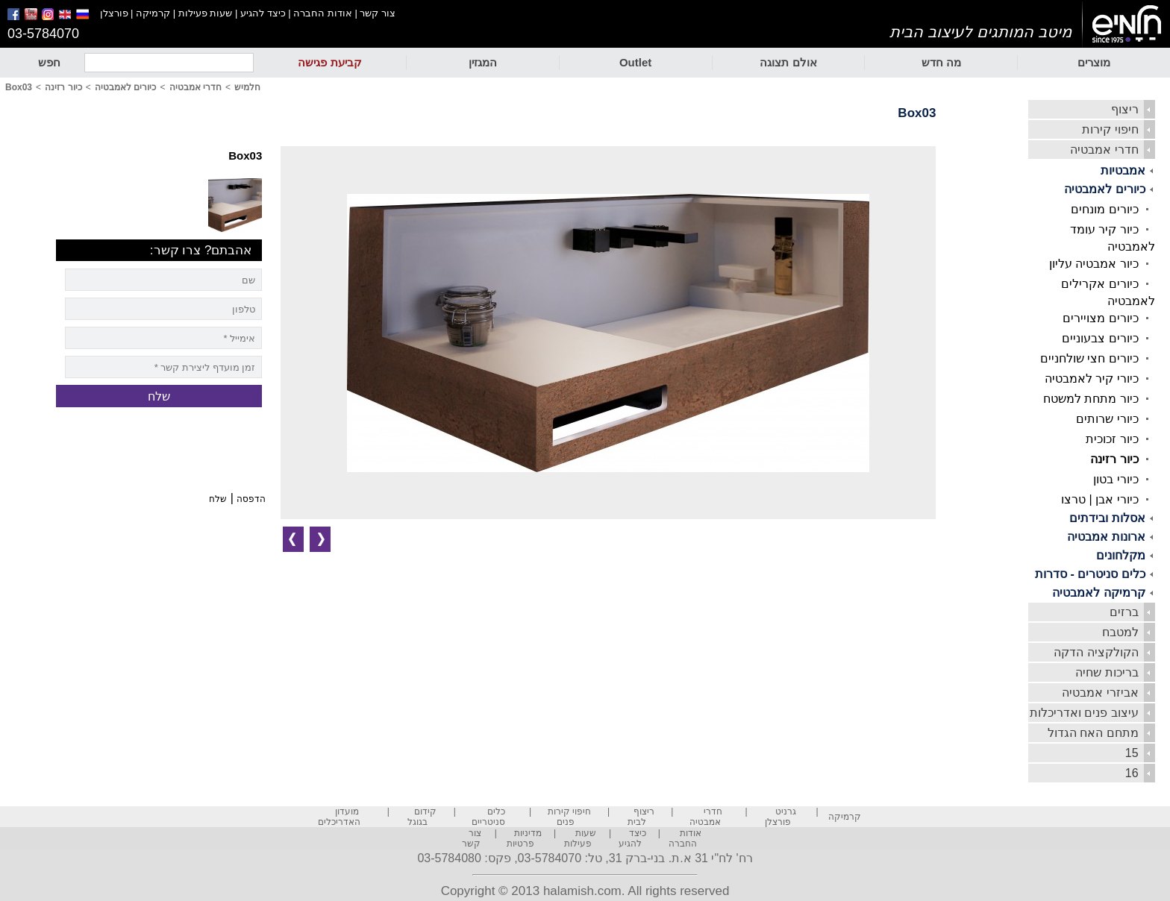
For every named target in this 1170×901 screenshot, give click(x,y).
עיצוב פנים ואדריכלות (1084, 712)
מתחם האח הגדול (1093, 732)
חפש (49, 62)
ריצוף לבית (641, 816)
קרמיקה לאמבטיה (1098, 592)
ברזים (1124, 612)
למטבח (1120, 632)
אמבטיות (1123, 170)
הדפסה (251, 499)
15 (1132, 753)
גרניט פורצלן (780, 816)
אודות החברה (322, 13)
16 (1132, 773)
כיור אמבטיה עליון (1094, 263)
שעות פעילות (205, 13)
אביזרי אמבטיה (1100, 692)
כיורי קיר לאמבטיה (1092, 378)
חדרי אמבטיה (1104, 149)
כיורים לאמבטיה (1104, 189)
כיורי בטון (1115, 479)
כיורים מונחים (1104, 209)
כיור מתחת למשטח (1091, 398)
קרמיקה (153, 13)
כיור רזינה (1114, 459)
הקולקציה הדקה (1096, 652)
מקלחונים (1120, 555)
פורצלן (114, 13)
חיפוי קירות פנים (569, 816)
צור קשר (377, 13)
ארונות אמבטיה (1106, 536)
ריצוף (1125, 109)
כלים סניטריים (488, 816)
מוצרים (1093, 62)
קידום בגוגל (422, 816)
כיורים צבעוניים (1100, 338)
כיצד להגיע (263, 13)
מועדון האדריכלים (339, 816)
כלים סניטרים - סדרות (1090, 574)
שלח (218, 499)
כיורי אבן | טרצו (1100, 499)
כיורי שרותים (1107, 418)
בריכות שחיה (1106, 672)
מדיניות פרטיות (524, 838)
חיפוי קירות (1110, 129)
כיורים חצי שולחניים (1089, 358)
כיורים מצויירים (1100, 318)
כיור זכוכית (1112, 439)
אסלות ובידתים (1107, 518)
